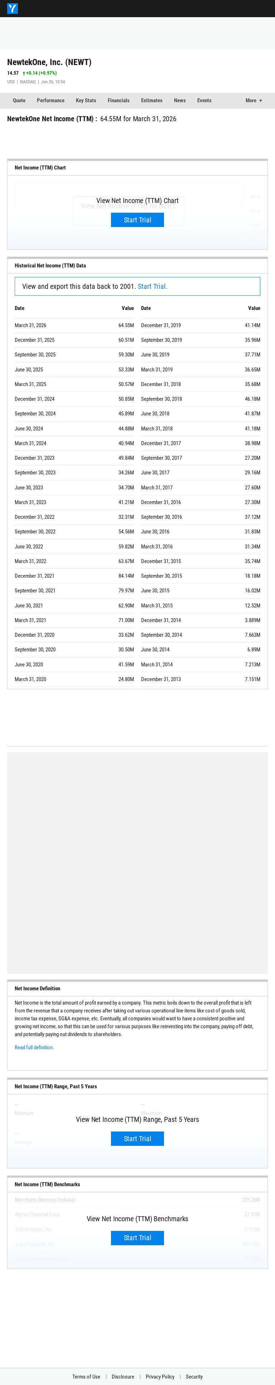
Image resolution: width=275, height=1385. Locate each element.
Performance (50, 100)
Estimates (152, 100)
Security (194, 1377)
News (180, 100)
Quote (19, 100)
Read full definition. (34, 1047)
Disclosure (123, 1377)
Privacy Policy (160, 1377)
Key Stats (86, 100)
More (251, 100)
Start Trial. (153, 286)
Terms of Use (86, 1377)
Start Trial (137, 220)
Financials (119, 100)
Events (204, 100)
